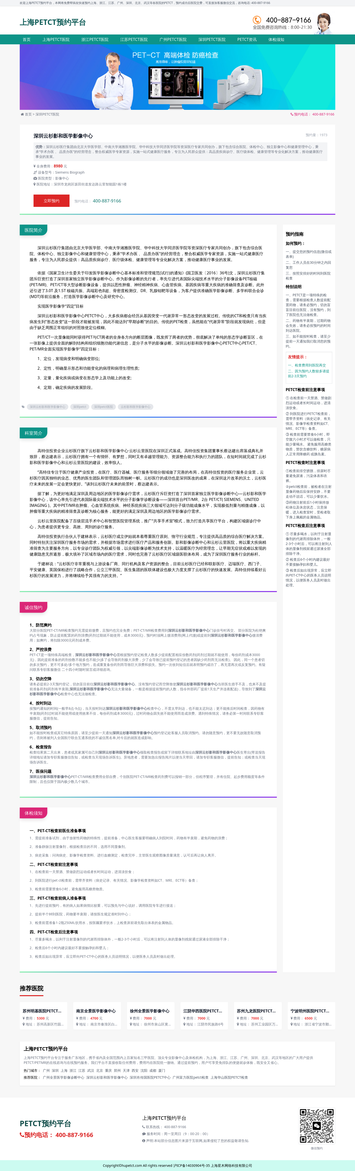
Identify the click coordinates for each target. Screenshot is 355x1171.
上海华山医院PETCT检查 (229, 1077)
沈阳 (144, 1070)
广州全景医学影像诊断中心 (63, 1077)
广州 (46, 1070)
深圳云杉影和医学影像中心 (61, 315)
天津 (126, 1070)
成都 (152, 1070)
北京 (99, 1070)
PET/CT (56, 284)
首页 (27, 39)
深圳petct (79, 407)
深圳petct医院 (103, 407)
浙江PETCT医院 (94, 39)
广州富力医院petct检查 (190, 1077)
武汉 (90, 1070)
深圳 (55, 1070)
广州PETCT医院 (173, 39)
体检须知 (276, 39)
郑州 (117, 1070)
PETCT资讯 (247, 39)
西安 (135, 1070)
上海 (64, 1070)
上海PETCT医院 (56, 39)
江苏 (81, 1070)
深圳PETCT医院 (212, 39)
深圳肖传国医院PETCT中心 (150, 1077)
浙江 (73, 1070)
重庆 (108, 1070)
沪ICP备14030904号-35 (191, 1165)
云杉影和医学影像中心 (135, 407)
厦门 (161, 1070)
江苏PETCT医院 (133, 39)
